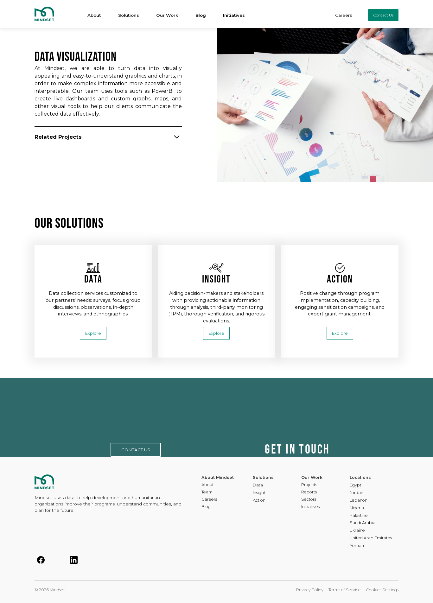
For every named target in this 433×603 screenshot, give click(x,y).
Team (207, 492)
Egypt (355, 485)
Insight (259, 493)
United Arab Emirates (371, 538)
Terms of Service (344, 589)
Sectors (308, 500)
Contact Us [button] (383, 15)
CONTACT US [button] (135, 449)
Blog (200, 15)
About (207, 485)
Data (258, 485)
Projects (309, 485)
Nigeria (357, 508)
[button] (94, 14)
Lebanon (358, 500)
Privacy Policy (309, 589)
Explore (93, 333)
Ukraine (357, 531)
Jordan (356, 493)
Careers (343, 15)
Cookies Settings (382, 589)
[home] (53, 14)
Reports (309, 492)
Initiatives (234, 15)
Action (259, 500)
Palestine (359, 516)
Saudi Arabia (362, 523)
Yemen (357, 546)
